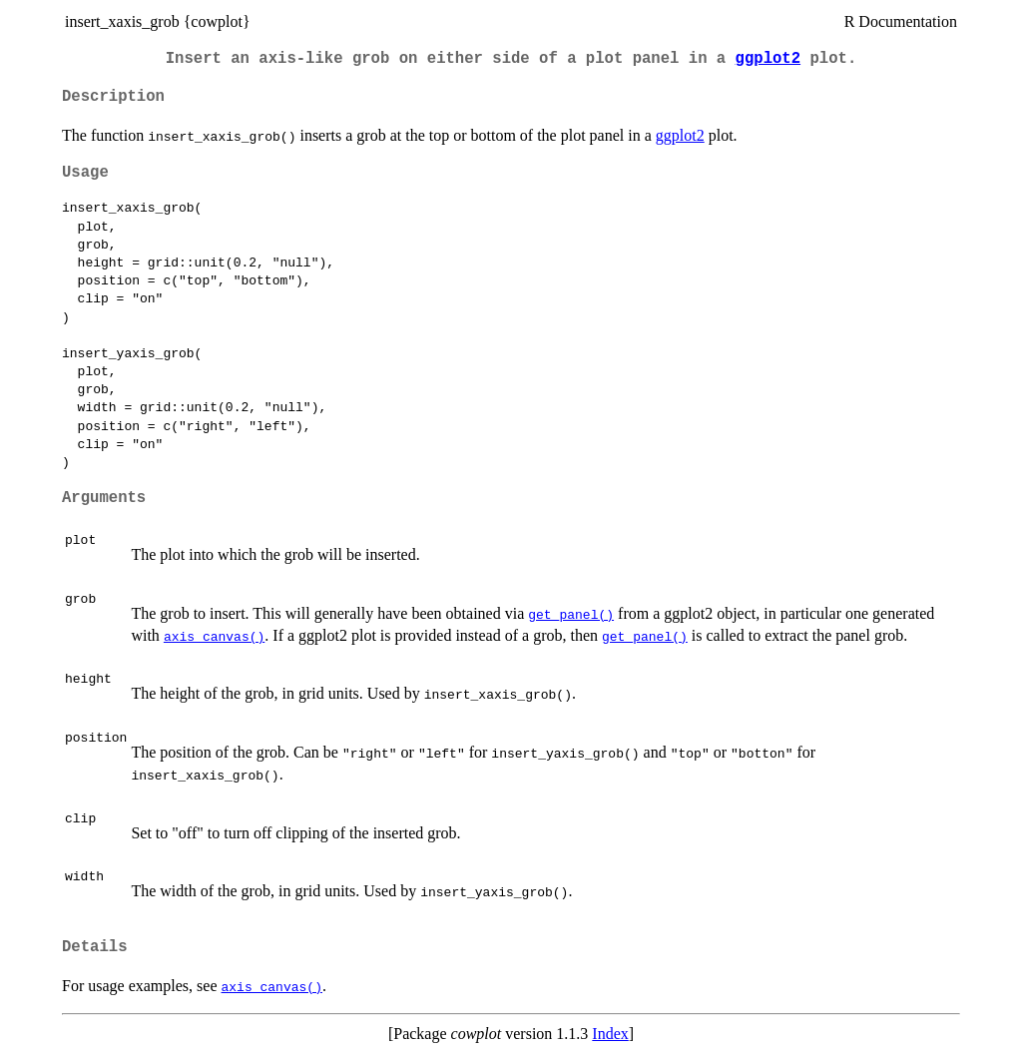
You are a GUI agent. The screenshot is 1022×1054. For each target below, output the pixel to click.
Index (610, 1033)
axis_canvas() (214, 636)
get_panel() (571, 614)
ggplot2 (768, 59)
